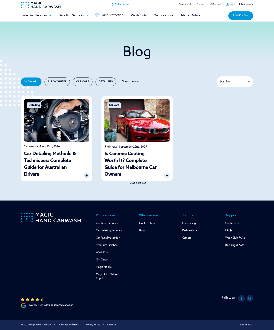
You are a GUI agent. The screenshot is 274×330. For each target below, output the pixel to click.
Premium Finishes (107, 245)
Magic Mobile (190, 15)
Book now (240, 15)
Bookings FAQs (234, 245)
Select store (120, 4)
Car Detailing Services (109, 230)
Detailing (106, 82)
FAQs (228, 230)
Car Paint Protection (108, 238)
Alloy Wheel (57, 82)
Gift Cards (102, 259)
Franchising (189, 223)
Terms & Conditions (68, 325)
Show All (31, 82)
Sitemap (111, 325)
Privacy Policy (93, 325)
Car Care (82, 82)
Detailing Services (73, 15)
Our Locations (164, 15)
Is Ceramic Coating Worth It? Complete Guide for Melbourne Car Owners (130, 164)
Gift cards (216, 4)
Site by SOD (246, 325)
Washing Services (36, 15)
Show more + (130, 81)
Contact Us (185, 4)
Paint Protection (109, 15)
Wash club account (242, 4)
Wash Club (138, 15)
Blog (142, 230)
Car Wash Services (107, 223)
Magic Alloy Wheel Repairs (107, 276)
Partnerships (189, 230)
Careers (201, 4)
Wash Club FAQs (235, 238)
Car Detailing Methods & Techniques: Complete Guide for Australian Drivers (50, 164)
